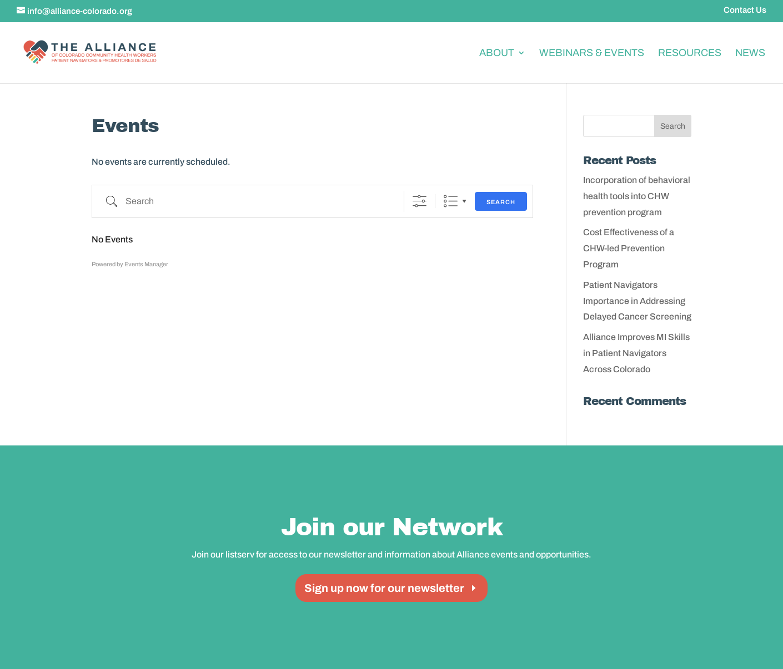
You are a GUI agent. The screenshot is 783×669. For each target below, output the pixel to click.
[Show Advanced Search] (419, 201)
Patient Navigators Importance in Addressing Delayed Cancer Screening (637, 301)
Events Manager (146, 264)
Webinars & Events (591, 52)
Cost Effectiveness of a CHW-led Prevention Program (628, 248)
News (750, 52)
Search (500, 202)
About (496, 52)
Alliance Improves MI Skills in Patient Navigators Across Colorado (636, 353)
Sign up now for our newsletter (384, 588)
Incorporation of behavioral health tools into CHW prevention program (636, 196)
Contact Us (745, 10)
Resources (689, 52)
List (451, 201)
